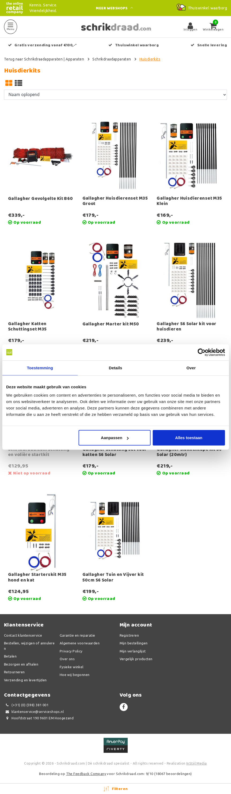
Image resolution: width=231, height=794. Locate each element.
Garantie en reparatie (77, 635)
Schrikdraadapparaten (111, 59)
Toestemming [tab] (40, 367)
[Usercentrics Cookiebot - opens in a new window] (201, 352)
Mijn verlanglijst (133, 651)
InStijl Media (196, 763)
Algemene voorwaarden (80, 643)
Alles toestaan (188, 437)
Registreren (129, 635)
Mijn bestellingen (134, 643)
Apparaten (75, 59)
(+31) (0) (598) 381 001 (26, 705)
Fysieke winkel (72, 667)
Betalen (10, 656)
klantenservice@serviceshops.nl (34, 712)
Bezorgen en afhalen (21, 664)
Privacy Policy (71, 651)
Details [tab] (115, 367)
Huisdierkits (149, 59)
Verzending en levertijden (25, 680)
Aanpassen (115, 437)
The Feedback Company (86, 774)
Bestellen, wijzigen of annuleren (29, 645)
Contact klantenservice (23, 635)
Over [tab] (191, 367)
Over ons (67, 659)
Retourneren (14, 672)
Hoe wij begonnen (75, 675)
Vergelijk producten (136, 659)
